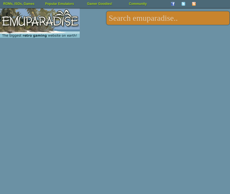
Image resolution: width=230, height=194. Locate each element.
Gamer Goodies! (99, 4)
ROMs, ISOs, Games (18, 4)
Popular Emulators (59, 4)
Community (138, 4)
